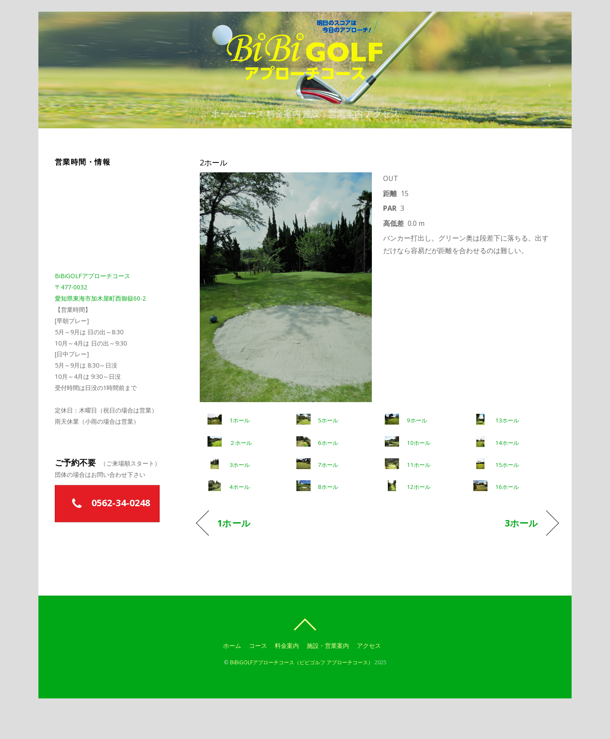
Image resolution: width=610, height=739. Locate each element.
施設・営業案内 (343, 138)
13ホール (507, 450)
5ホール (328, 450)
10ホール (419, 472)
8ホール (328, 516)
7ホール (328, 494)
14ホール (507, 472)
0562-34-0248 (107, 532)
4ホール (240, 516)
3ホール (240, 494)
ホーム (203, 138)
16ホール (507, 516)
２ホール (241, 472)
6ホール (328, 472)
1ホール (240, 450)
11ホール (419, 494)
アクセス (402, 138)
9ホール (417, 450)
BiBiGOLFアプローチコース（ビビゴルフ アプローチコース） (301, 691)
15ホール (507, 494)
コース (241, 138)
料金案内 (283, 138)
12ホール (419, 516)
